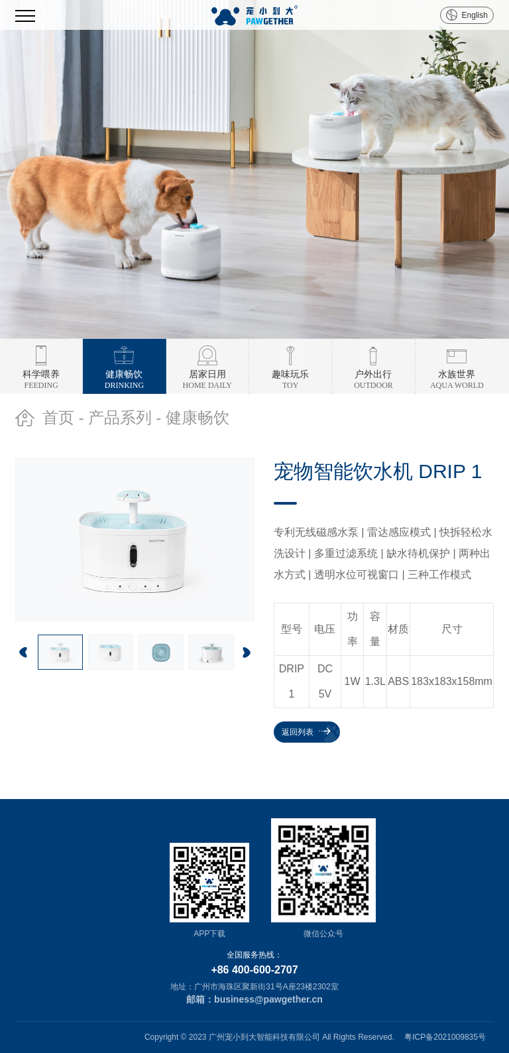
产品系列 (120, 417)
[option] (254, 169)
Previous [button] (23, 652)
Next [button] (246, 652)
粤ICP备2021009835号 (445, 1037)
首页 (58, 417)
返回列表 (297, 732)
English (475, 15)
